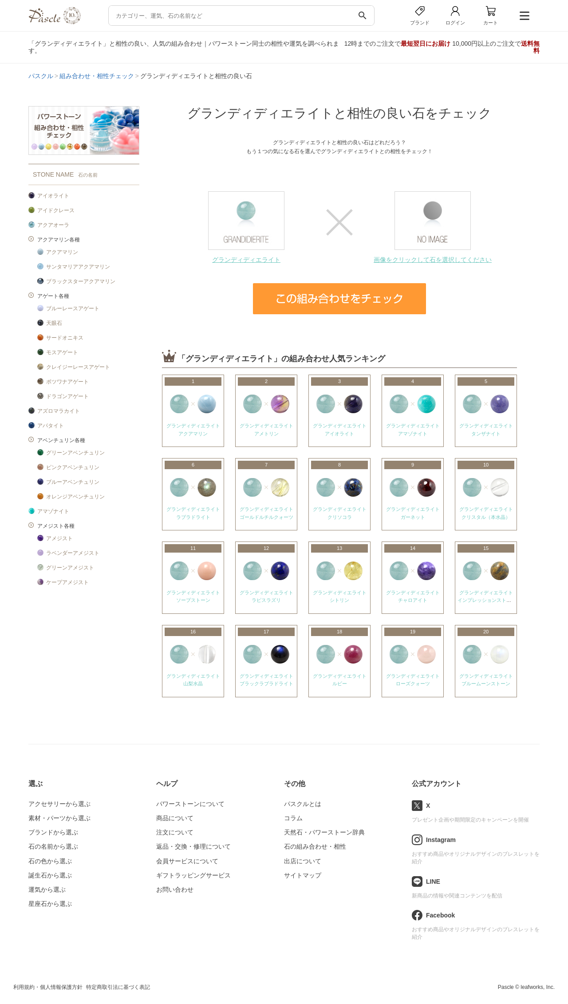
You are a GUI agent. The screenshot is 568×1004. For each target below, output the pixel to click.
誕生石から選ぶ (50, 875)
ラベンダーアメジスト (72, 553)
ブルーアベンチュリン (72, 482)
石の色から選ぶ (50, 861)
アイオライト (53, 196)
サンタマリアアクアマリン (78, 267)
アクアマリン (62, 252)
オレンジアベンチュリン (75, 497)
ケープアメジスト (67, 582)
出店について (302, 861)
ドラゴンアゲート (67, 396)
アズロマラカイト (58, 411)
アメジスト (59, 538)
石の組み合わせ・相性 (315, 846)
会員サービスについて (187, 861)
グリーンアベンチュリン (75, 453)
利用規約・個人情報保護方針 (48, 987)
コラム (293, 818)
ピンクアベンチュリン (72, 467)
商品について (174, 818)
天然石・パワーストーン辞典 (324, 832)
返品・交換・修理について (193, 846)
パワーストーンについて (190, 803)
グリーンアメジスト (70, 568)
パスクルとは (302, 803)
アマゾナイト (53, 511)
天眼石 (54, 323)
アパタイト (50, 426)
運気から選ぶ (47, 889)
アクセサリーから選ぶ (59, 803)
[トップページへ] (54, 22)
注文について (174, 832)
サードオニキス (64, 338)
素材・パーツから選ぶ (59, 818)
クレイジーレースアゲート (78, 367)
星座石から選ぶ (50, 903)
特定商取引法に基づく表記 (118, 987)
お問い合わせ (174, 889)
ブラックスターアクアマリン (80, 281)
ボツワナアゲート (67, 382)
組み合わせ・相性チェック (96, 75)
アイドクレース (56, 210)
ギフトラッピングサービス (193, 875)
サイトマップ (302, 875)
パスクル (40, 75)
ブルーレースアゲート (72, 308)
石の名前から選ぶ (53, 846)
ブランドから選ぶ (53, 832)
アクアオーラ (53, 225)
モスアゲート (62, 352)
